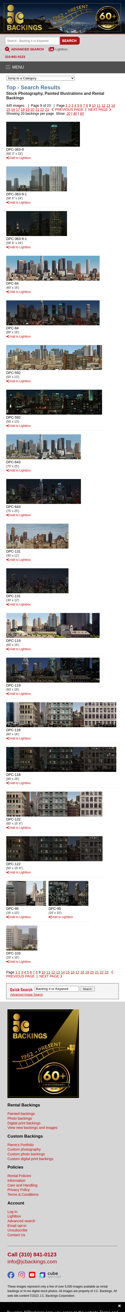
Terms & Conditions (23, 1194)
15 (8, 110)
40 (75, 114)
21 (37, 110)
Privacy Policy (18, 1190)
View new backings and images (32, 1128)
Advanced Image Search (26, 994)
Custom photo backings (26, 1154)
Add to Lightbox (18, 158)
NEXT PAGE (99, 110)
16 (13, 110)
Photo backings (19, 1118)
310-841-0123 (15, 57)
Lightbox (62, 49)
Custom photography (24, 1149)
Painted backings (21, 1114)
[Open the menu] (62, 67)
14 (113, 106)
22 (42, 110)
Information (16, 1181)
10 (94, 106)
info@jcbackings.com (32, 1261)
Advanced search (21, 1221)
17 (18, 110)
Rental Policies (19, 1176)
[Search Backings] (32, 41)
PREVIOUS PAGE (67, 110)
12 (104, 106)
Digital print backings (24, 1123)
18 (23, 110)
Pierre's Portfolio (20, 1145)
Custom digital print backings (30, 1159)
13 (108, 106)
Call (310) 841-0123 (32, 1254)
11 (99, 106)
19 (28, 110)
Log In (12, 1212)
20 (32, 110)
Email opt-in (16, 1226)
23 (47, 110)
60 (82, 114)
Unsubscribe (17, 1230)
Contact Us (16, 1235)
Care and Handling (22, 1185)
